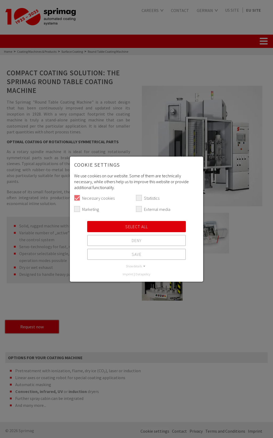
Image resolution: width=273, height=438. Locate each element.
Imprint (128, 274)
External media (153, 209)
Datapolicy (142, 274)
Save (137, 254)
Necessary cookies (94, 198)
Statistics (147, 198)
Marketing (86, 209)
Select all (136, 226)
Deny (137, 240)
